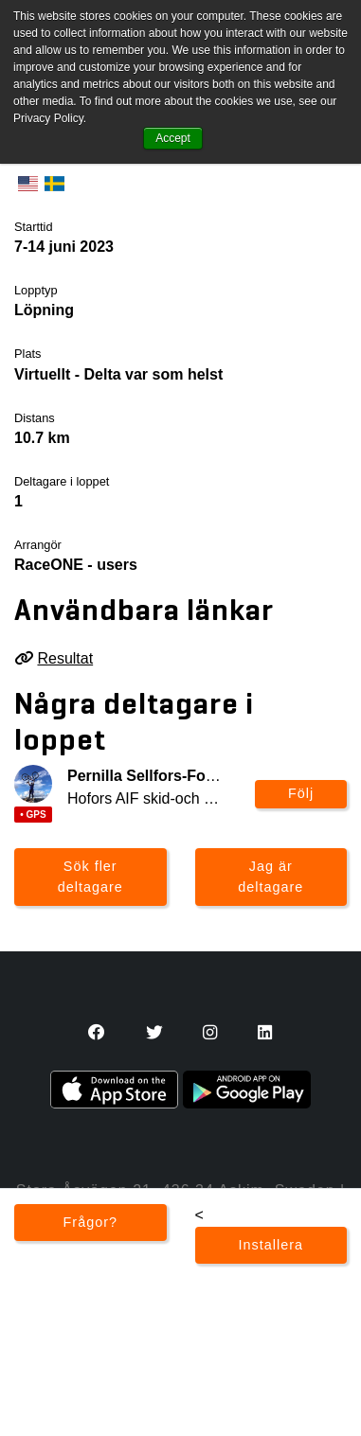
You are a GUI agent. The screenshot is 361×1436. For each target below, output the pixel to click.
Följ (301, 793)
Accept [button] (172, 138)
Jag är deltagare (270, 877)
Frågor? (90, 1222)
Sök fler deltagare (90, 877)
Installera (271, 1244)
